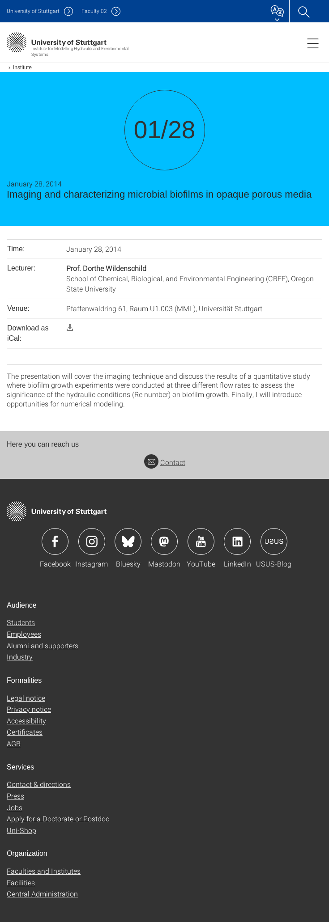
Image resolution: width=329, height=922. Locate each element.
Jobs (14, 807)
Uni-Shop (21, 830)
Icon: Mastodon (164, 541)
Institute (22, 67)
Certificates (25, 731)
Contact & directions (39, 784)
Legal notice (26, 697)
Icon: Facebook (55, 541)
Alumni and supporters (42, 645)
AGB (14, 743)
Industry (20, 656)
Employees (24, 634)
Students (21, 622)
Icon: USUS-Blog (274, 541)
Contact (164, 462)
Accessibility (26, 720)
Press (15, 795)
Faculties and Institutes (44, 870)
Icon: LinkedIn (237, 541)
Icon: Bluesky (128, 541)
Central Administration (42, 893)
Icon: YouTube (201, 541)
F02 (94, 11)
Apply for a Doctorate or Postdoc (58, 818)
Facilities (21, 882)
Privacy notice (29, 709)
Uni (33, 11)
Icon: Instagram (91, 541)
